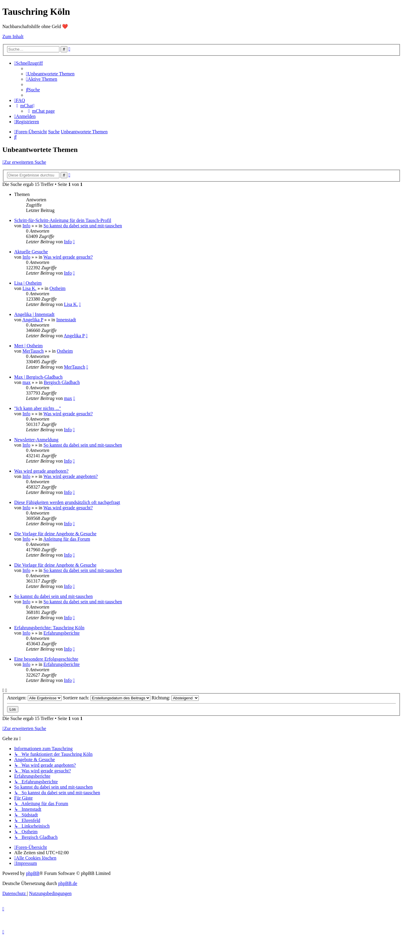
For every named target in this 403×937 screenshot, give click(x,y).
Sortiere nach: (106, 697)
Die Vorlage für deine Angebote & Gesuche (55, 533)
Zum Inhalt (13, 36)
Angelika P (32, 319)
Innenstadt (66, 319)
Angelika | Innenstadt (34, 314)
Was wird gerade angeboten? (41, 471)
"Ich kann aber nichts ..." (37, 408)
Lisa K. (29, 288)
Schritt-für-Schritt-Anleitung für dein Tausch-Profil (62, 220)
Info (26, 225)
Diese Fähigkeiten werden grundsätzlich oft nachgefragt (67, 502)
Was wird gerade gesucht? (68, 257)
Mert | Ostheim (28, 345)
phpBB (32, 873)
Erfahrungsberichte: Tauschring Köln (49, 627)
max (26, 382)
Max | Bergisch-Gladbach (38, 377)
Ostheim (58, 288)
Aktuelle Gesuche (31, 251)
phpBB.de (67, 883)
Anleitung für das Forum (66, 539)
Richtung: (175, 697)
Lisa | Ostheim (28, 283)
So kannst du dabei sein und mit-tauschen (82, 225)
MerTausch (33, 351)
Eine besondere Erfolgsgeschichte (46, 659)
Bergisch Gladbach (62, 382)
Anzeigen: (34, 697)
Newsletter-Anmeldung (36, 439)
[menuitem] (50, 73)
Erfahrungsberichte (61, 633)
